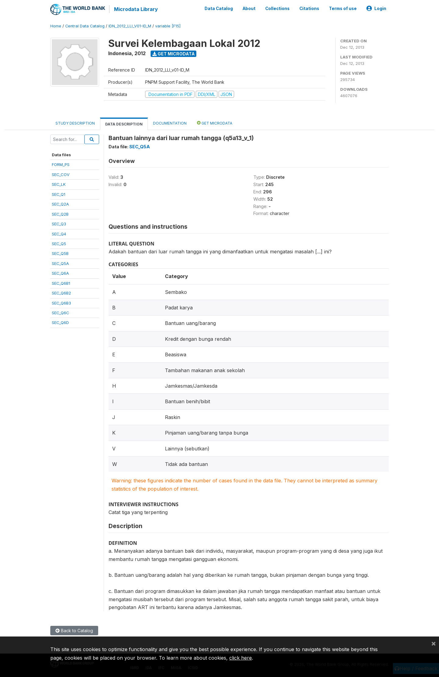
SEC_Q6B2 (61, 292)
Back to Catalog (74, 630)
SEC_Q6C (60, 312)
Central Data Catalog (85, 25)
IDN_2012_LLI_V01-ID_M (130, 25)
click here (240, 658)
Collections (277, 8)
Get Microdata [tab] (214, 122)
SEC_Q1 (58, 194)
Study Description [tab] (75, 123)
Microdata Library (136, 9)
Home (55, 25)
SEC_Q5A (60, 263)
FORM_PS (61, 164)
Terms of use (343, 8)
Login (376, 8)
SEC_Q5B (60, 253)
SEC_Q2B (60, 213)
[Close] (433, 643)
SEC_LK (59, 184)
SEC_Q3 (59, 223)
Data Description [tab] (124, 124)
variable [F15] (167, 25)
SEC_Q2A (60, 203)
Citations (309, 8)
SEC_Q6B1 (61, 282)
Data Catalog (219, 8)
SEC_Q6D (60, 322)
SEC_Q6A (60, 272)
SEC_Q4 (59, 233)
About (249, 8)
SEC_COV (61, 174)
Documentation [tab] (170, 123)
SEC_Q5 (59, 243)
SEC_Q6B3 (61, 302)
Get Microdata (173, 53)
